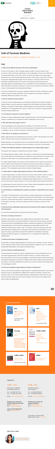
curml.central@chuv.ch (17, 396)
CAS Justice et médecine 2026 (18, 359)
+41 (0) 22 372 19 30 (36, 406)
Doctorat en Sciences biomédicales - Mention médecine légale (41, 337)
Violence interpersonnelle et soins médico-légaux (19, 314)
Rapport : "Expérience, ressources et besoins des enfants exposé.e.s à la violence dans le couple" (41, 316)
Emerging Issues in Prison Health (41, 359)
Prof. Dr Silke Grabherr (22, 439)
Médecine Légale (27, 18)
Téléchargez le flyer (41, 342)
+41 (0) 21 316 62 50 (15, 406)
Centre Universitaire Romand (27, 11)
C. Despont (43, 417)
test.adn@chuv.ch (15, 410)
